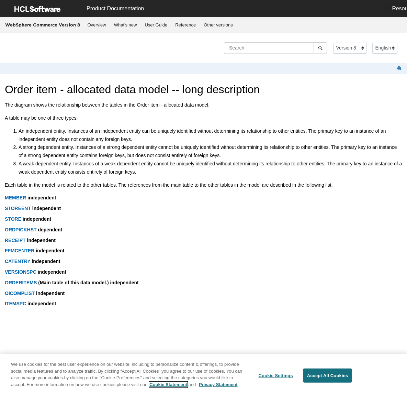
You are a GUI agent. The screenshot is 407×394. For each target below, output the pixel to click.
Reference (185, 25)
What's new (125, 25)
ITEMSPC (15, 303)
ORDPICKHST (21, 229)
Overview (97, 25)
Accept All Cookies (327, 377)
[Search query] (275, 47)
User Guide (156, 25)
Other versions (218, 25)
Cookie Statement (168, 386)
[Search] (320, 47)
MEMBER (15, 197)
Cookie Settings (276, 377)
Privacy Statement (218, 386)
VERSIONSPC (20, 272)
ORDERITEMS (21, 282)
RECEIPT (15, 240)
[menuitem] (96, 25)
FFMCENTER (19, 250)
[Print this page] (399, 69)
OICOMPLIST (20, 293)
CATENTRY (17, 261)
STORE (13, 219)
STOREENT (18, 208)
